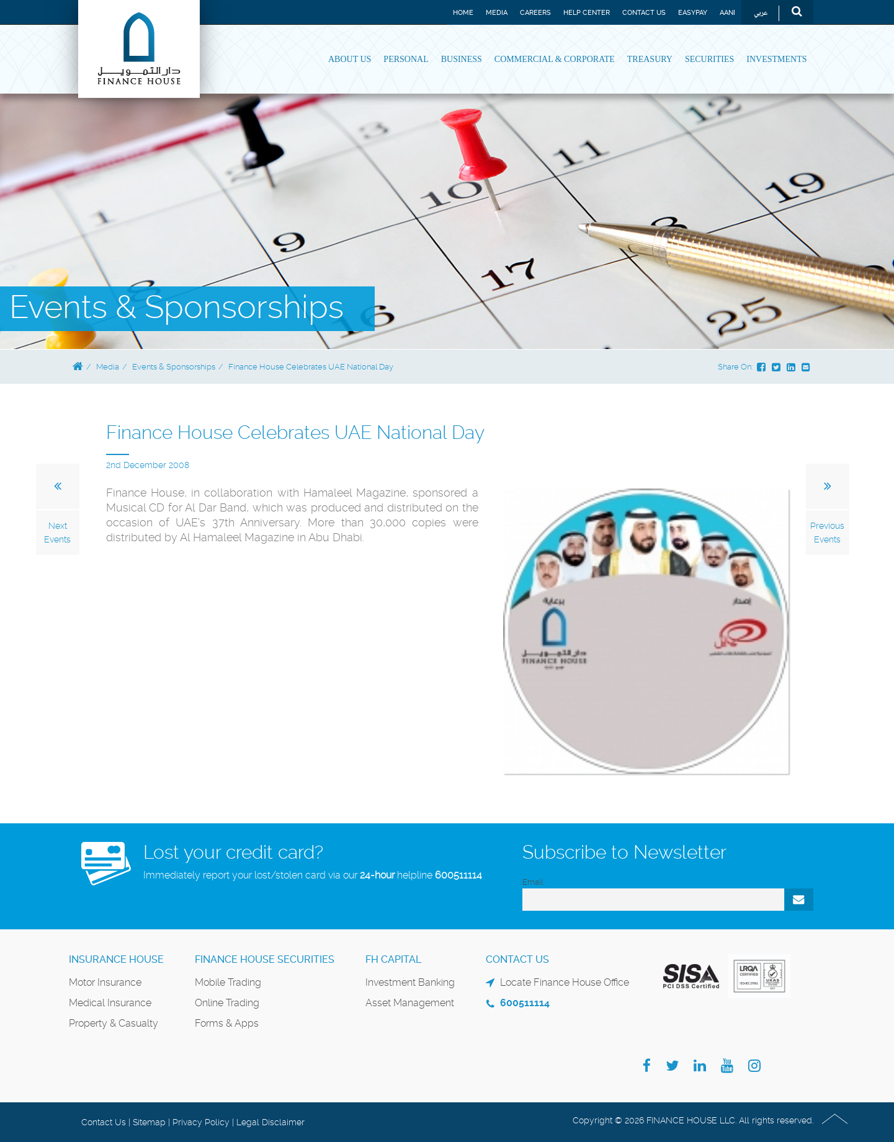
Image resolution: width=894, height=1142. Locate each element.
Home (463, 13)
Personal (405, 59)
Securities (709, 59)
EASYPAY (692, 13)
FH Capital (393, 959)
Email (532, 882)
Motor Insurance (105, 982)
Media (496, 13)
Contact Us (644, 13)
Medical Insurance (110, 1003)
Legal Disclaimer (270, 1122)
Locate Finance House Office (564, 982)
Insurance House (116, 959)
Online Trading (227, 1003)
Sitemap (149, 1122)
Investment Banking (410, 982)
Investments (776, 59)
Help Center (586, 13)
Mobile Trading (228, 982)
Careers (535, 13)
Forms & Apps (227, 1023)
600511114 (458, 875)
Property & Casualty (113, 1023)
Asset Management (409, 1003)
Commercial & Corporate (554, 59)
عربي (761, 13)
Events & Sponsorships (173, 366)
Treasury (650, 59)
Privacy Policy (201, 1122)
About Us (349, 59)
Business (461, 59)
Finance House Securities (264, 959)
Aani (727, 13)
